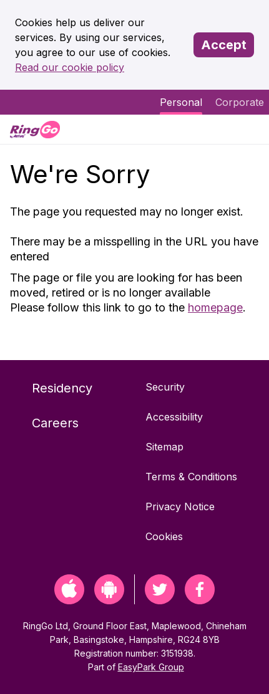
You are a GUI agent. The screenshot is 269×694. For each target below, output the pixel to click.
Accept (224, 44)
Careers (55, 423)
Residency (62, 388)
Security (165, 387)
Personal (181, 102)
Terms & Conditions (191, 476)
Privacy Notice (180, 506)
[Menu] (249, 129)
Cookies (164, 536)
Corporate (239, 102)
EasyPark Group (151, 667)
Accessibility (174, 417)
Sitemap (164, 446)
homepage (215, 307)
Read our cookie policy (69, 67)
